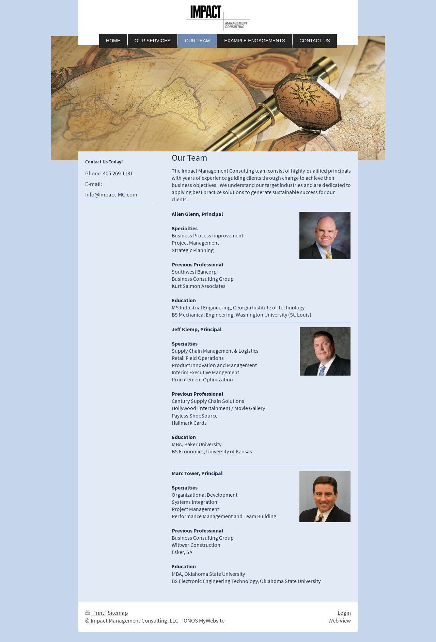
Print (95, 612)
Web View (339, 620)
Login (344, 612)
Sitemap (118, 612)
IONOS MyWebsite (203, 620)
